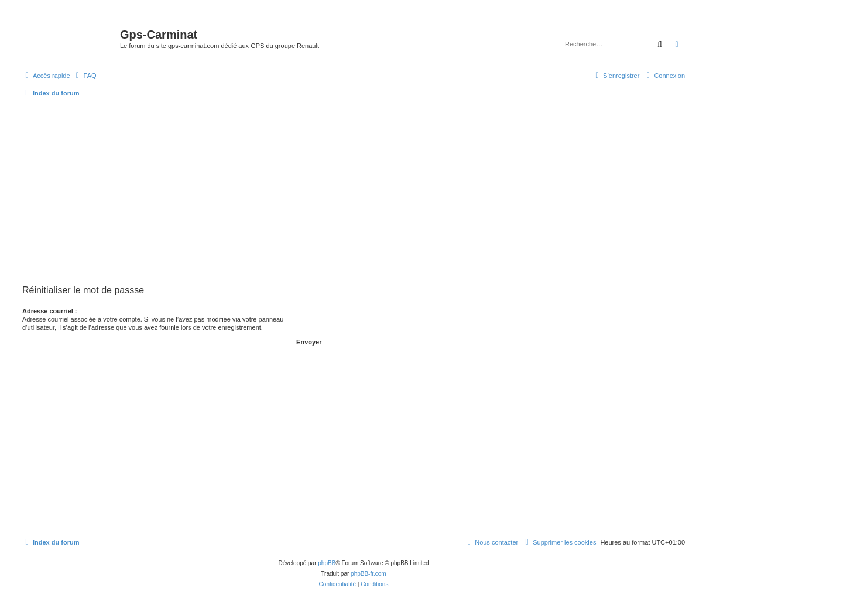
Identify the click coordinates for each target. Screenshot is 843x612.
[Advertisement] (353, 191)
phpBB (326, 563)
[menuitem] (85, 76)
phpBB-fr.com (368, 573)
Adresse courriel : (49, 310)
